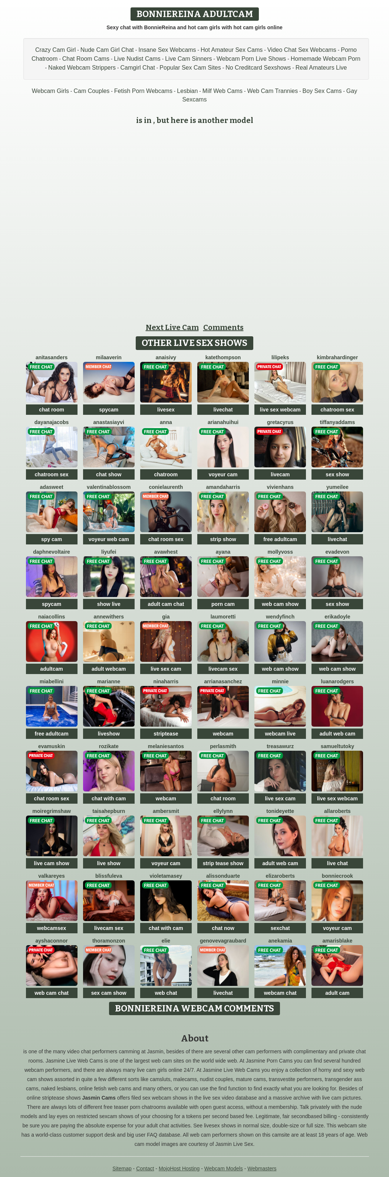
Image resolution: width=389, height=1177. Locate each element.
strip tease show (223, 863)
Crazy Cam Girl (55, 50)
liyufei (108, 552)
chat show (108, 474)
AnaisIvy (166, 357)
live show (109, 863)
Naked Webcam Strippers (82, 67)
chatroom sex (337, 410)
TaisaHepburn (108, 811)
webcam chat (280, 993)
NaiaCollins (51, 617)
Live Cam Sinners (188, 59)
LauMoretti (223, 617)
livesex (166, 410)
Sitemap (121, 1168)
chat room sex (166, 539)
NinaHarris (166, 681)
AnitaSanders (51, 357)
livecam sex (223, 669)
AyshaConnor (52, 941)
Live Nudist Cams (137, 59)
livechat (223, 410)
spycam (108, 410)
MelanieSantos (166, 746)
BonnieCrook (337, 876)
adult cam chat (166, 604)
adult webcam (109, 669)
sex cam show (108, 993)
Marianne (108, 681)
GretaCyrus (280, 422)
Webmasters (261, 1168)
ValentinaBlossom (109, 487)
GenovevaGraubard (223, 941)
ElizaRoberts (280, 876)
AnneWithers (108, 617)
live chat (337, 863)
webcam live (280, 734)
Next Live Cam (172, 327)
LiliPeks (280, 357)
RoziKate (109, 746)
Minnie (280, 681)
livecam (280, 474)
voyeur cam (223, 474)
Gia (165, 617)
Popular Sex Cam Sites (190, 67)
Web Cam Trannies (272, 91)
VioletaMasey (165, 876)
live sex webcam (280, 410)
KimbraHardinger (337, 357)
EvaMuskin (51, 746)
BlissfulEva (108, 876)
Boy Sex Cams (322, 91)
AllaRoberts (337, 811)
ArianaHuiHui (223, 422)
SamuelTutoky (337, 746)
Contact (145, 1168)
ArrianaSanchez (223, 681)
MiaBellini (52, 681)
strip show (223, 539)
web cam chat (51, 993)
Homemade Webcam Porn (325, 59)
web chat (166, 993)
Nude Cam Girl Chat (107, 50)
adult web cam (337, 734)
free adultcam (280, 539)
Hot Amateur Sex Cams (232, 50)
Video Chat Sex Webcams (301, 50)
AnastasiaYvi (108, 422)
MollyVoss (280, 552)
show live (109, 604)
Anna (166, 422)
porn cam (223, 604)
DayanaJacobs (51, 422)
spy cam (51, 539)
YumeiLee (337, 487)
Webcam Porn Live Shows (251, 59)
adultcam (51, 669)
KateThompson (223, 357)
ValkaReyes (51, 876)
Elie (166, 941)
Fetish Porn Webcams (143, 91)
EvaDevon (338, 552)
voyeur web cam (109, 539)
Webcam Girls (50, 91)
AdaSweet (51, 487)
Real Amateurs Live (321, 67)
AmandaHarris (223, 487)
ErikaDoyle (337, 617)
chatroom (166, 474)
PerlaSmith (223, 746)
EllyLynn (223, 811)
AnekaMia (280, 941)
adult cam (337, 993)
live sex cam (166, 669)
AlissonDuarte (223, 876)
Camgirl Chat (138, 67)
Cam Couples (91, 91)
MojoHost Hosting (179, 1168)
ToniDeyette (280, 811)
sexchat (280, 928)
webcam (223, 734)
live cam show (51, 863)
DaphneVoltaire (51, 552)
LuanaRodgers (337, 681)
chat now (223, 928)
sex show (337, 474)
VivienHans (280, 487)
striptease (166, 734)
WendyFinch (280, 617)
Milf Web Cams (222, 91)
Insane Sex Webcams (167, 50)
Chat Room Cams (85, 59)
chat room (51, 410)
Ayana (223, 552)
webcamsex (51, 928)
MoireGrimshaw (51, 811)
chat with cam (109, 798)
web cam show (280, 604)
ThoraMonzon (108, 941)
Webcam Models (223, 1168)
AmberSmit (166, 811)
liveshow (109, 734)
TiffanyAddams (337, 422)
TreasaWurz (280, 746)
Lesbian (187, 91)
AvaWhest (166, 552)
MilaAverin (109, 357)
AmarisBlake (337, 941)
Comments (223, 327)
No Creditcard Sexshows (258, 67)
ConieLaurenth (166, 487)
